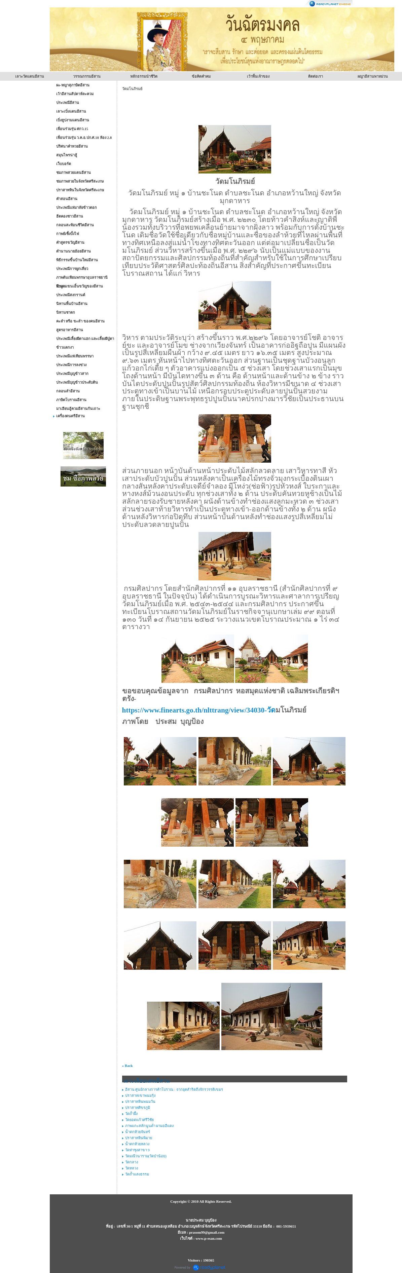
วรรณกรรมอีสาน (87, 76)
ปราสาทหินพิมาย (138, 1138)
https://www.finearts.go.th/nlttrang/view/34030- (199, 710)
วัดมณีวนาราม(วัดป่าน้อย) (146, 1156)
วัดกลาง (131, 1162)
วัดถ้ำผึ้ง (131, 1114)
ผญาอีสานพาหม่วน (373, 76)
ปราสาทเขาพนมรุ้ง (140, 1095)
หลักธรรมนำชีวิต (143, 76)
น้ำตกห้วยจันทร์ (137, 1132)
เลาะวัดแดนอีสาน (29, 76)
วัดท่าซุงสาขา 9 (137, 1150)
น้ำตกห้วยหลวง (137, 1144)
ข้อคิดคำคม (201, 76)
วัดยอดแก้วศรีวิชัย (139, 1120)
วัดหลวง (131, 1168)
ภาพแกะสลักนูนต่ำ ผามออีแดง (149, 1126)
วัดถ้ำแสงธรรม (137, 1174)
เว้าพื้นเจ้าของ (258, 76)
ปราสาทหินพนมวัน (140, 1102)
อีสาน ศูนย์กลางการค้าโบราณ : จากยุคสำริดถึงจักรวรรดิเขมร (174, 1089)
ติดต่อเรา (315, 76)
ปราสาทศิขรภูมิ (137, 1108)
